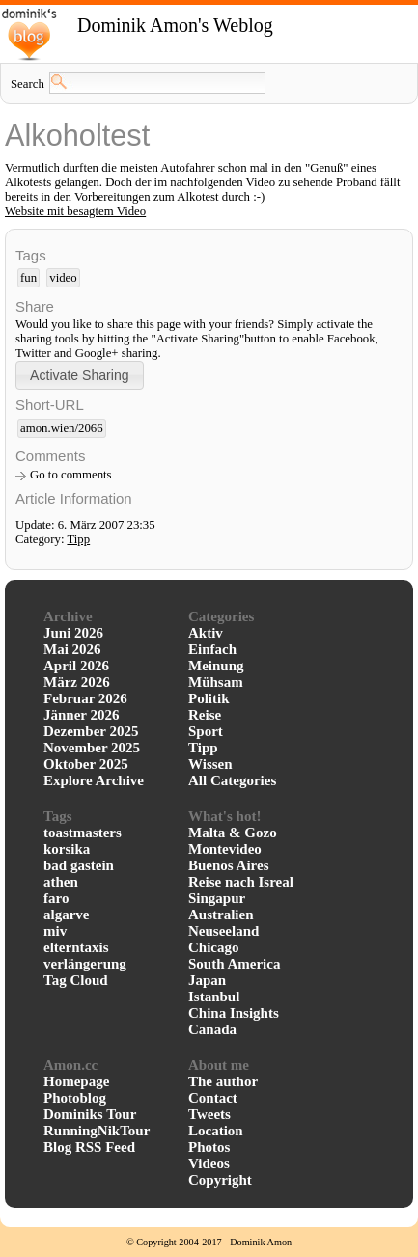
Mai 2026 (72, 649)
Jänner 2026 (81, 715)
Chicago (213, 947)
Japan (207, 980)
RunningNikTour (96, 1130)
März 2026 (76, 682)
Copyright (220, 1180)
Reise (204, 715)
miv (55, 931)
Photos (209, 1147)
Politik (209, 698)
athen (60, 881)
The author (223, 1081)
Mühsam (215, 682)
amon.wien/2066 (61, 428)
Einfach (212, 649)
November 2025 (91, 747)
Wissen (210, 764)
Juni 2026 (73, 633)
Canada (212, 1029)
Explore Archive (93, 780)
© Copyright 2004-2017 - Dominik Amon (209, 1242)
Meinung (216, 665)
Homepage (76, 1081)
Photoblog (74, 1098)
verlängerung (84, 963)
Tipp (78, 539)
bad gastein (78, 865)
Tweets (209, 1114)
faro (56, 898)
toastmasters (82, 832)
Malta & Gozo (232, 832)
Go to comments (71, 474)
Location (215, 1130)
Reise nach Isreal (240, 881)
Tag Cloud (75, 980)
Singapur (216, 898)
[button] (79, 375)
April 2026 (76, 665)
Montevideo (225, 849)
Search (27, 84)
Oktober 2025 (85, 764)
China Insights (233, 1013)
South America (234, 963)
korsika (66, 849)
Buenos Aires (228, 865)
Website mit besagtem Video (75, 211)
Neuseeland (223, 931)
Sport (205, 731)
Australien (221, 914)
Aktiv (205, 633)
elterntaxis (75, 947)
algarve (66, 914)
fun (28, 278)
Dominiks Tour (89, 1114)
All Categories (232, 780)
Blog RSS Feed (89, 1147)
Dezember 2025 (90, 731)
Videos (209, 1163)
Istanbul (213, 996)
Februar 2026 (85, 698)
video (62, 278)
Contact (212, 1098)
